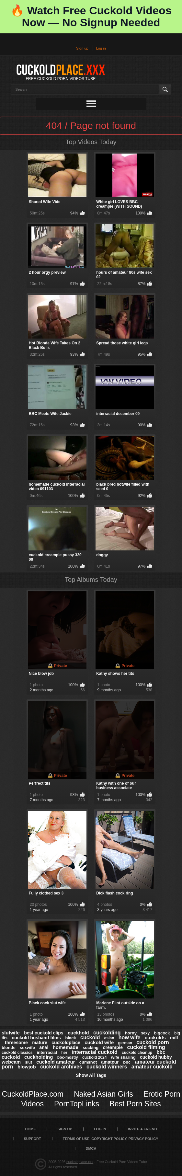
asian (109, 1038)
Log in (101, 48)
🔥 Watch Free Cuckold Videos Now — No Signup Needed (90, 16)
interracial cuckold (94, 1052)
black (70, 1037)
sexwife (27, 1047)
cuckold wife (99, 1042)
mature (39, 1042)
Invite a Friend (142, 1129)
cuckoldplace (65, 1042)
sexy (145, 1033)
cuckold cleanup (137, 1052)
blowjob (26, 1066)
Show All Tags (91, 1075)
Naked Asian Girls (103, 1094)
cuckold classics (17, 1052)
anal (43, 1047)
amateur (110, 1062)
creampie (113, 1047)
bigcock (162, 1033)
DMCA (91, 1148)
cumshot (88, 1062)
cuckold (90, 1037)
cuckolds (155, 1037)
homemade (65, 1047)
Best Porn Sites (135, 1104)
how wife (130, 1037)
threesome (16, 1042)
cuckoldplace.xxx (79, 1162)
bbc (127, 1062)
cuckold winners (106, 1066)
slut (28, 1062)
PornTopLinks (76, 1104)
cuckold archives (61, 1066)
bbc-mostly (67, 1057)
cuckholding (38, 1057)
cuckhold (78, 1032)
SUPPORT (32, 1139)
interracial (47, 1052)
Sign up (82, 48)
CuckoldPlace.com (32, 1094)
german (125, 1043)
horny (131, 1033)
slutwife (11, 1032)
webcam (11, 1062)
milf (174, 1037)
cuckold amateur (55, 1062)
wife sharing (123, 1057)
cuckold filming (146, 1047)
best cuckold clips (43, 1032)
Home (30, 1129)
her (64, 1052)
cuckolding (106, 1032)
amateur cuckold (152, 1066)
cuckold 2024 (94, 1057)
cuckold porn (152, 1042)
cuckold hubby (156, 1057)
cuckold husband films (36, 1037)
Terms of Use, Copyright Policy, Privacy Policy (110, 1139)
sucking (90, 1047)
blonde (9, 1047)
